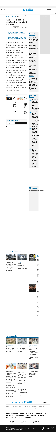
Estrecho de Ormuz (11, 6)
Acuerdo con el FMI (25, 6)
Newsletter (46, 402)
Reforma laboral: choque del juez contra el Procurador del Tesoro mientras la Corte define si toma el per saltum (35, 138)
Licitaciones (28, 417)
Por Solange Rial (32, 360)
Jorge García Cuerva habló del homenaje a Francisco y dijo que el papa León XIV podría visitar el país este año (33, 84)
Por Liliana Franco (21, 274)
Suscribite (21, 122)
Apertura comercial (34, 6)
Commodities (38, 190)
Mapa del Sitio (10, 415)
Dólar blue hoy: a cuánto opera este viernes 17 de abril (33, 374)
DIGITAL (12, 422)
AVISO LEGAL (41, 415)
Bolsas (34, 190)
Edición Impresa (31, 411)
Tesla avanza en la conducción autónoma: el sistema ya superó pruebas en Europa (33, 70)
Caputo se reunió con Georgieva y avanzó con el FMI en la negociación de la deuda (15, 104)
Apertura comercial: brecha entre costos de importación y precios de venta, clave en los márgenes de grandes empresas (17, 38)
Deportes (22, 411)
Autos (22, 413)
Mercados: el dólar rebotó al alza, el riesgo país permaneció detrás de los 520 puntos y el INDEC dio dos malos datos (11, 391)
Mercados (20, 409)
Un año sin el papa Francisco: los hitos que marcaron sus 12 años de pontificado (33, 57)
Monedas (31, 190)
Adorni (48, 6)
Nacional (8, 411)
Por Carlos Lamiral (9, 274)
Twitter (7, 402)
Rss (45, 413)
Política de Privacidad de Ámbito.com (26, 415)
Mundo (16, 411)
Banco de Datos (10, 409)
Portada (8, 406)
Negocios (41, 13)
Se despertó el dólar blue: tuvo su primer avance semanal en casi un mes (22, 392)
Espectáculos (29, 413)
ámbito (7, 16)
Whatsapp (22, 402)
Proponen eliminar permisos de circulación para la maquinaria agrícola (35, 105)
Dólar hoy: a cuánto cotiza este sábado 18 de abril (33, 48)
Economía (18, 13)
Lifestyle (41, 409)
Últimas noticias (17, 406)
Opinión (48, 13)
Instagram (12, 402)
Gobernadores (42, 6)
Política (33, 13)
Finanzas (26, 13)
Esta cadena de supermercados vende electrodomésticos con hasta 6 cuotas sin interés (16, 34)
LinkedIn (16, 402)
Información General (12, 413)
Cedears (42, 190)
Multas (20, 417)
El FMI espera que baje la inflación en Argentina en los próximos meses (22, 267)
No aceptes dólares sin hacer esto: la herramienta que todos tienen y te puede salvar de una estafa (11, 376)
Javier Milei (54, 6)
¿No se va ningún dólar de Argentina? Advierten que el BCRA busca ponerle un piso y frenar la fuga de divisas (35, 157)
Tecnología (39, 413)
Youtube (19, 402)
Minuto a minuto (11, 383)
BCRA (18, 6)
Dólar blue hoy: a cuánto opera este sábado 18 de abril (33, 40)
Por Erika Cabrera (38, 316)
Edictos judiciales (11, 417)
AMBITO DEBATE (37, 422)
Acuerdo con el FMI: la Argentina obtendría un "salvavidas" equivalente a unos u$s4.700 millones (11, 267)
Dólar (11, 13)
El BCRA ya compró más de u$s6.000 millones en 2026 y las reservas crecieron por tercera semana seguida (22, 378)
